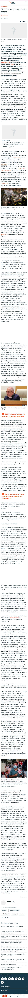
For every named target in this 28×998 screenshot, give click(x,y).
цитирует (3, 234)
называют (4, 164)
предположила (5, 62)
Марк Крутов (4, 15)
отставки (17, 157)
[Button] (23, 21)
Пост (12, 64)
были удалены (14, 617)
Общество (4, 6)
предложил (23, 55)
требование (4, 183)
